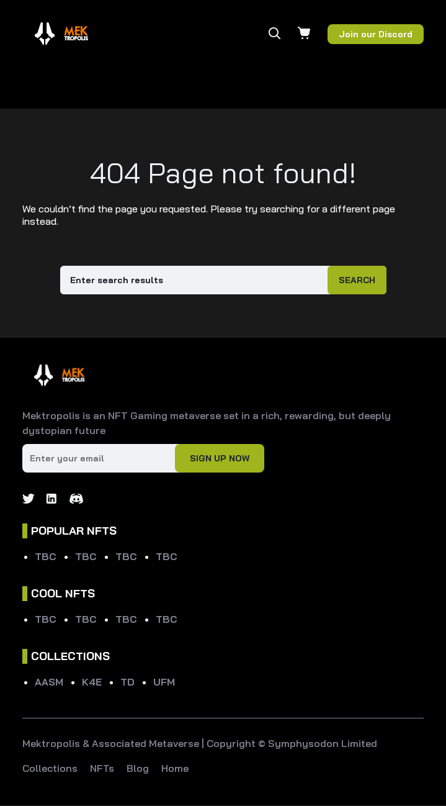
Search (357, 280)
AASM (49, 682)
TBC (45, 556)
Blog (138, 768)
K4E (92, 682)
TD (127, 682)
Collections (50, 768)
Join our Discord (376, 34)
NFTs (102, 768)
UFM (164, 682)
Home (175, 768)
